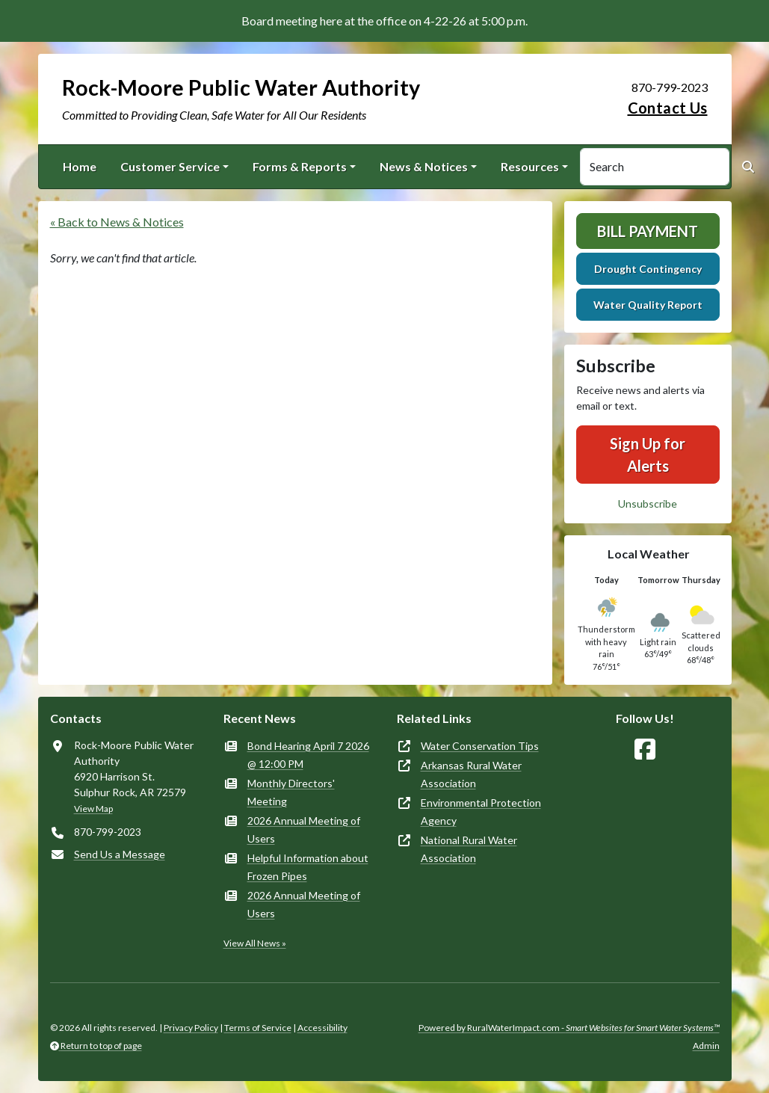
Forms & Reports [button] (300, 166)
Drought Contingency (648, 268)
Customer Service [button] (170, 166)
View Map (93, 808)
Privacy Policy (191, 1027)
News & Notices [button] (424, 166)
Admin (706, 1045)
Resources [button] (530, 166)
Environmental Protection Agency (481, 811)
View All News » (254, 943)
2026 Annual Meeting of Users (303, 829)
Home (79, 166)
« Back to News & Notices (117, 222)
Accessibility (322, 1027)
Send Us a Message (119, 854)
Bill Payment (647, 231)
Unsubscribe (647, 503)
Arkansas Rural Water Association (471, 774)
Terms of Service (257, 1027)
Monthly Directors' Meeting (291, 792)
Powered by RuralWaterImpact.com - (569, 1027)
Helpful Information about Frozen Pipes (307, 867)
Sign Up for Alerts (647, 454)
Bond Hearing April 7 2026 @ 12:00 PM (308, 754)
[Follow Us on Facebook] (644, 749)
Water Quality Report (647, 304)
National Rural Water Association (469, 849)
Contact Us (668, 108)
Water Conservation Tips (480, 745)
